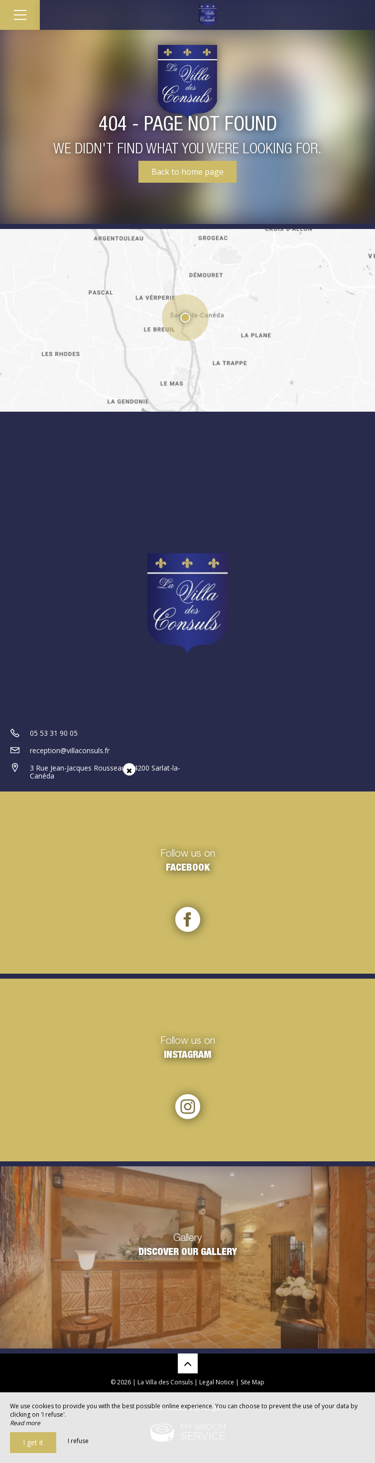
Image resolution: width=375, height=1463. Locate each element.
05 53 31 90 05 (54, 733)
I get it (33, 1442)
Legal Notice (216, 1382)
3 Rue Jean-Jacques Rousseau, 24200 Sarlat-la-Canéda (105, 772)
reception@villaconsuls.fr (70, 750)
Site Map (252, 1382)
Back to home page (187, 171)
